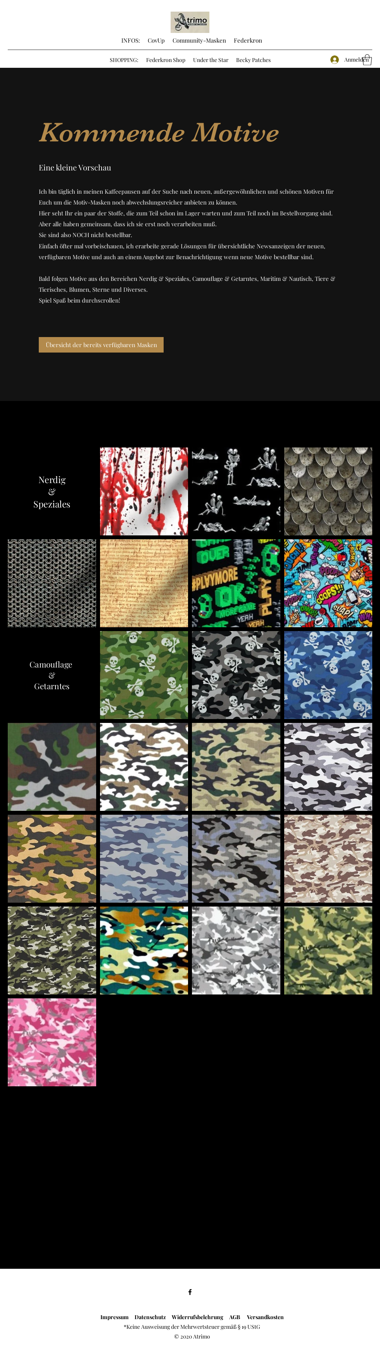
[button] (367, 59)
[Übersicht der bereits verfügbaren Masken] (101, 345)
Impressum (114, 1317)
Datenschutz (149, 1317)
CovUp (156, 40)
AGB (238, 1317)
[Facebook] (190, 1292)
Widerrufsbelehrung (200, 1317)
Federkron (247, 40)
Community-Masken (199, 40)
